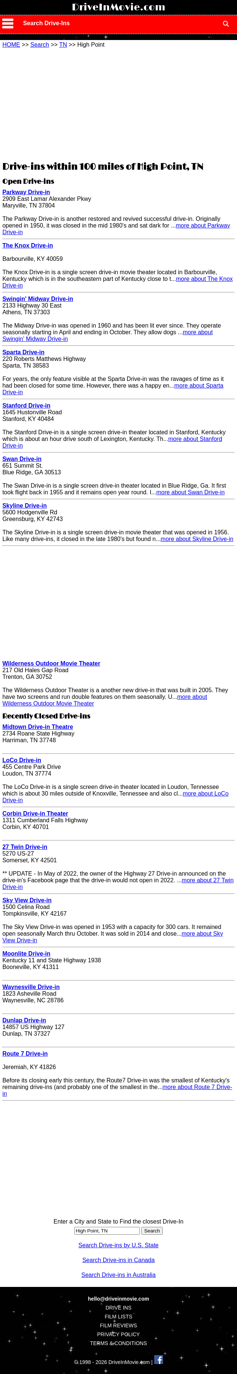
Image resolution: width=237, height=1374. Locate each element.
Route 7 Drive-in (25, 1054)
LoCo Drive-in (21, 760)
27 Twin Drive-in (24, 847)
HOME (11, 45)
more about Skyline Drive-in (197, 539)
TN (63, 45)
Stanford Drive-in (26, 405)
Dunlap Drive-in (24, 1020)
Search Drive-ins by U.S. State (118, 1245)
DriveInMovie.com (118, 7)
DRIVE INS (118, 1308)
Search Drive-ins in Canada (118, 1260)
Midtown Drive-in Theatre (37, 727)
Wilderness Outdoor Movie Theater (51, 663)
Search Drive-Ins (46, 23)
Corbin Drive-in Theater (35, 813)
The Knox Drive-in (27, 245)
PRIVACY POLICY (118, 1334)
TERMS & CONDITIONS (118, 1343)
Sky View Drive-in (26, 900)
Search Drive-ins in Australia (118, 1275)
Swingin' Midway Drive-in (37, 299)
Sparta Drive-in (23, 352)
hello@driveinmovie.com (118, 1299)
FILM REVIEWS (118, 1325)
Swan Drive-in (21, 459)
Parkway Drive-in (26, 192)
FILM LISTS (118, 1317)
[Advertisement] (118, 104)
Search (39, 45)
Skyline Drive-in (24, 505)
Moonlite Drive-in (26, 953)
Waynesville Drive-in (31, 987)
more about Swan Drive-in (190, 492)
